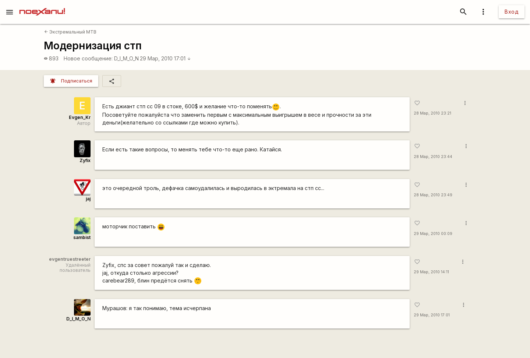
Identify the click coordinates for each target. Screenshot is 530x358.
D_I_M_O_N (126, 58)
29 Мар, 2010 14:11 (431, 272)
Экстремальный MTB (70, 32)
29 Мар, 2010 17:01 (165, 58)
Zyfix (85, 160)
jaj (88, 198)
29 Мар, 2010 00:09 (433, 233)
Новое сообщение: (88, 58)
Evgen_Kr (80, 117)
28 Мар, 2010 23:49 (433, 195)
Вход (512, 11)
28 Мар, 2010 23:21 (432, 113)
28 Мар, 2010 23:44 (433, 156)
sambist (82, 237)
